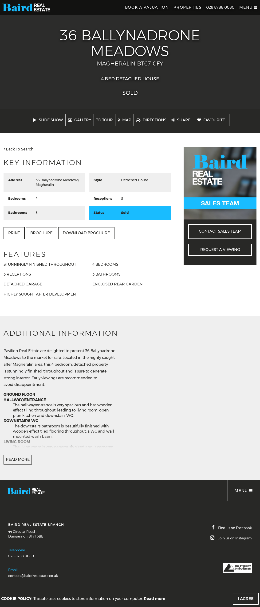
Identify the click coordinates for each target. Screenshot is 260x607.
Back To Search (19, 149)
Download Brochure (86, 233)
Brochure (41, 233)
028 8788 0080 (220, 7)
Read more (154, 598)
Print (14, 233)
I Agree (246, 598)
